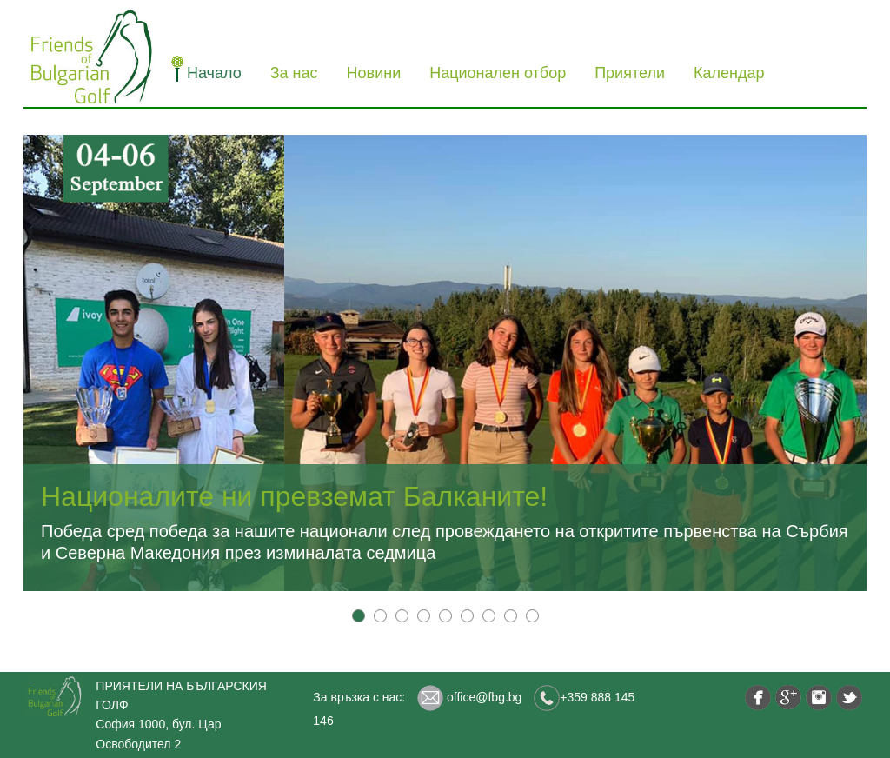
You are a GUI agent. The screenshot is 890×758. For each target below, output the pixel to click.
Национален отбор (497, 73)
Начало (214, 73)
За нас (294, 73)
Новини (374, 73)
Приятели (629, 73)
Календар (729, 73)
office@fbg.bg (469, 697)
